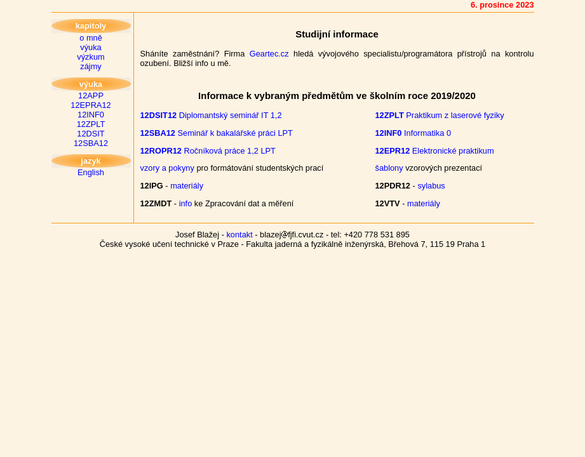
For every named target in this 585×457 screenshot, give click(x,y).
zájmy (90, 66)
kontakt (239, 234)
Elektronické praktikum (434, 151)
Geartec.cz (269, 53)
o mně (90, 38)
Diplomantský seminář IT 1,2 (211, 115)
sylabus (431, 185)
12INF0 (90, 114)
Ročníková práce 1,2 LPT (208, 151)
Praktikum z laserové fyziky (439, 115)
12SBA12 (91, 143)
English (90, 172)
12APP (91, 95)
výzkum (90, 57)
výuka (90, 47)
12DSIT (90, 133)
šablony (389, 168)
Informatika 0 (413, 133)
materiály (186, 185)
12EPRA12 (91, 105)
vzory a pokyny (167, 168)
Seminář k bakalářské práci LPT (216, 133)
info (185, 203)
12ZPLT (91, 124)
